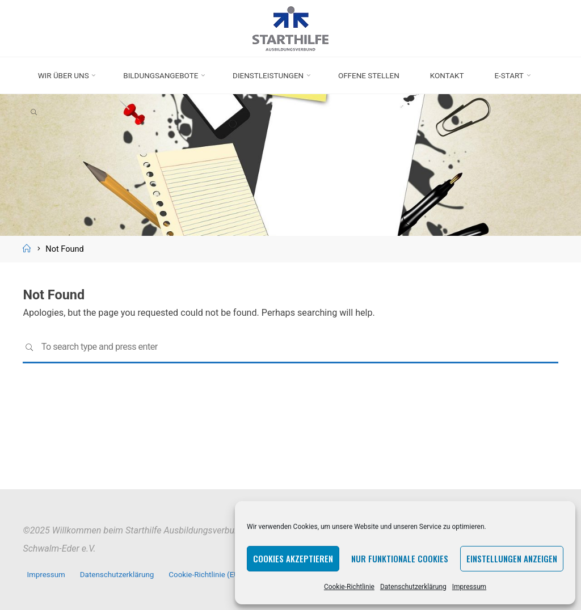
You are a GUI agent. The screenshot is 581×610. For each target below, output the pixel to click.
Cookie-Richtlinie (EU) (205, 574)
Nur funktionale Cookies (399, 558)
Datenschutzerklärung (413, 587)
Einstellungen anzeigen (511, 558)
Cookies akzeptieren (293, 558)
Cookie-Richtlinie (349, 587)
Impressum (469, 587)
